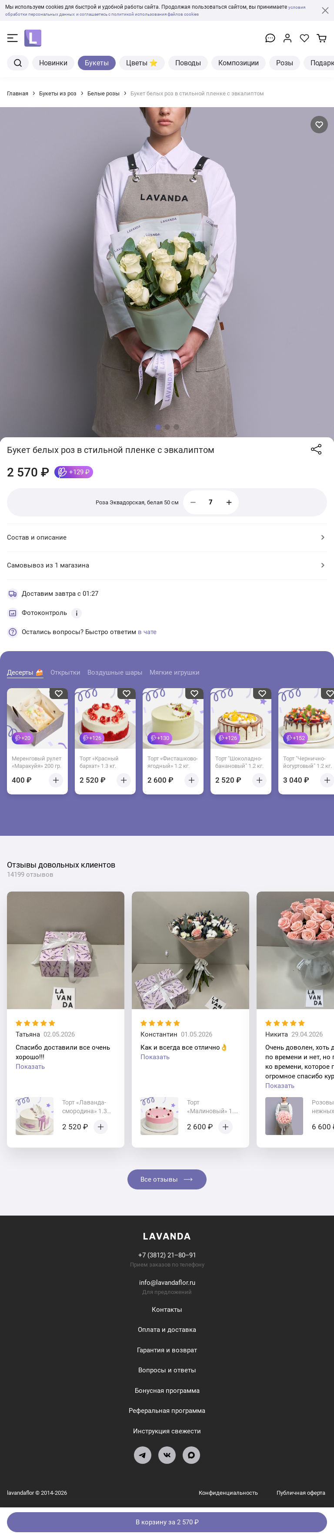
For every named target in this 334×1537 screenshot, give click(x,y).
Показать (30, 1067)
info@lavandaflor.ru (167, 1283)
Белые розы (103, 93)
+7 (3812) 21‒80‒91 (167, 1255)
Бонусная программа (167, 1391)
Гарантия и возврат (167, 1350)
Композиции (238, 63)
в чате (147, 632)
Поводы (188, 63)
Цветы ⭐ (142, 63)
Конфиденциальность (229, 1493)
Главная (17, 93)
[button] (158, 427)
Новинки (53, 63)
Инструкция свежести (167, 1431)
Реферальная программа (167, 1411)
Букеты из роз (58, 93)
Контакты (167, 1310)
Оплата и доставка (167, 1330)
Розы (284, 63)
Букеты (97, 63)
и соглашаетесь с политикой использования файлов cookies (165, 14)
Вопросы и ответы (167, 1370)
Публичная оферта (301, 1493)
